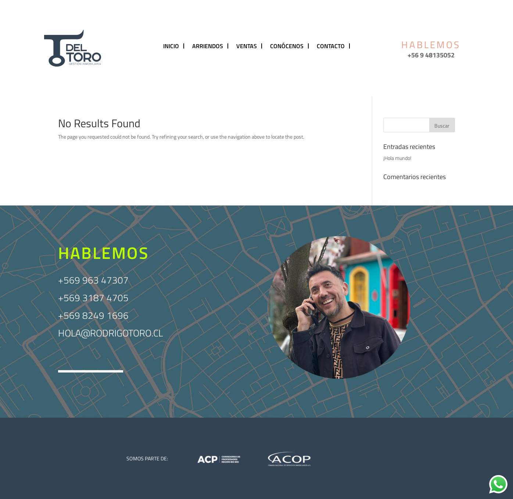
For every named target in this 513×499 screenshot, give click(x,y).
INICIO (171, 46)
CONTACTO (331, 46)
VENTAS (246, 46)
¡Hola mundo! (397, 158)
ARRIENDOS (207, 46)
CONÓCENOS (287, 46)
